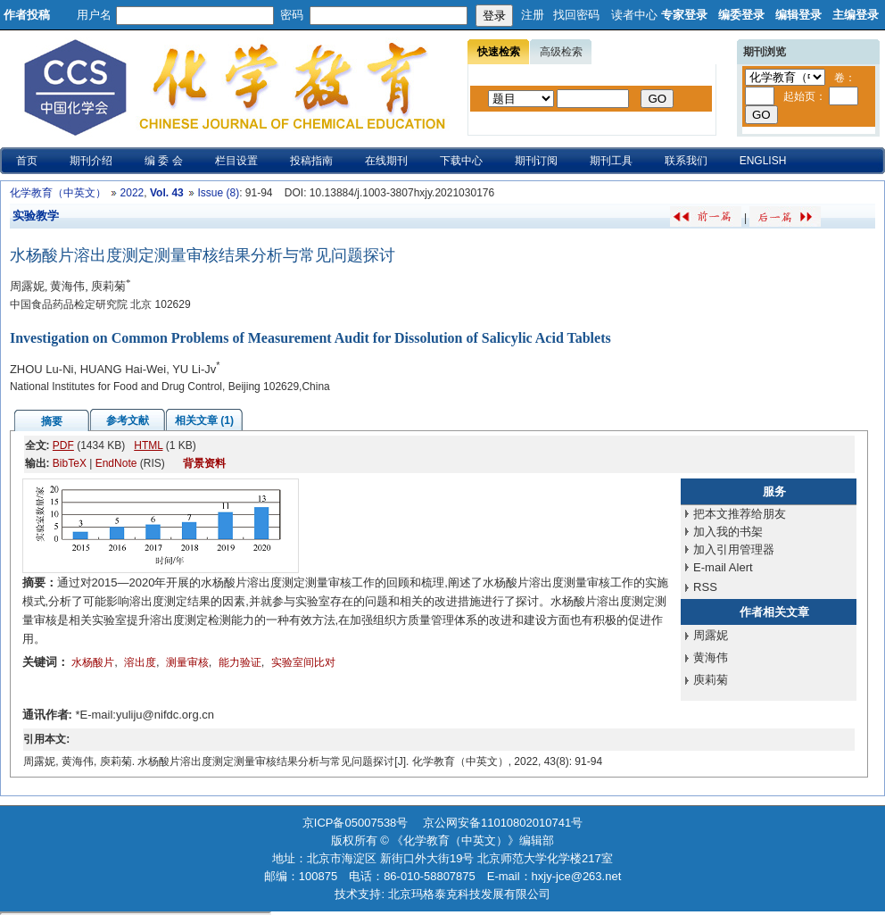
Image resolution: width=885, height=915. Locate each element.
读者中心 (634, 14)
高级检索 (561, 52)
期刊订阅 (536, 160)
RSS (705, 587)
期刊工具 (611, 160)
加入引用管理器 (733, 549)
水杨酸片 (92, 662)
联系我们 (686, 160)
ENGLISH (763, 160)
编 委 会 (164, 160)
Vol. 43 (167, 193)
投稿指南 (311, 160)
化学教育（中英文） (58, 193)
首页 (26, 160)
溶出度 (140, 662)
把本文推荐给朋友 (739, 513)
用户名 (94, 14)
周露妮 (710, 635)
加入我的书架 (728, 531)
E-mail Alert (722, 567)
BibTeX (70, 463)
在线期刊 (386, 160)
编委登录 (741, 14)
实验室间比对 (303, 662)
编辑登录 (798, 14)
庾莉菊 (710, 679)
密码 (291, 14)
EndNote (116, 463)
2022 (132, 193)
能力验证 (240, 662)
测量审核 (187, 662)
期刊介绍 (91, 160)
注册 (532, 14)
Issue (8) (218, 193)
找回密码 (576, 14)
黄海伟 (710, 657)
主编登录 (855, 14)
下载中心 (461, 160)
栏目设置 (236, 160)
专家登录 (684, 14)
